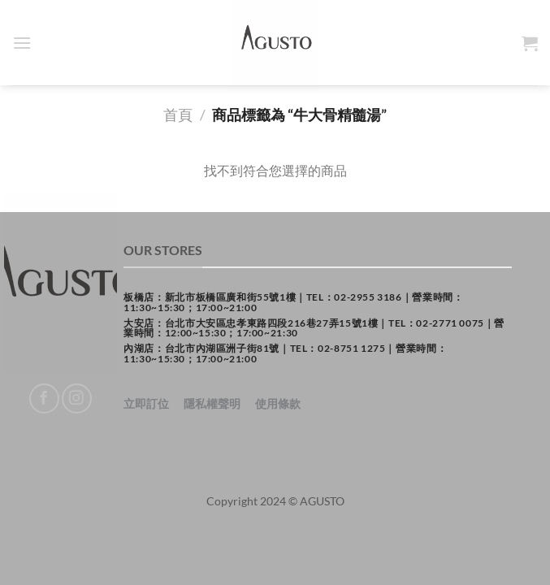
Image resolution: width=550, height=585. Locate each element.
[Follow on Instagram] (77, 399)
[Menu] (22, 43)
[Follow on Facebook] (44, 399)
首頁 (178, 115)
